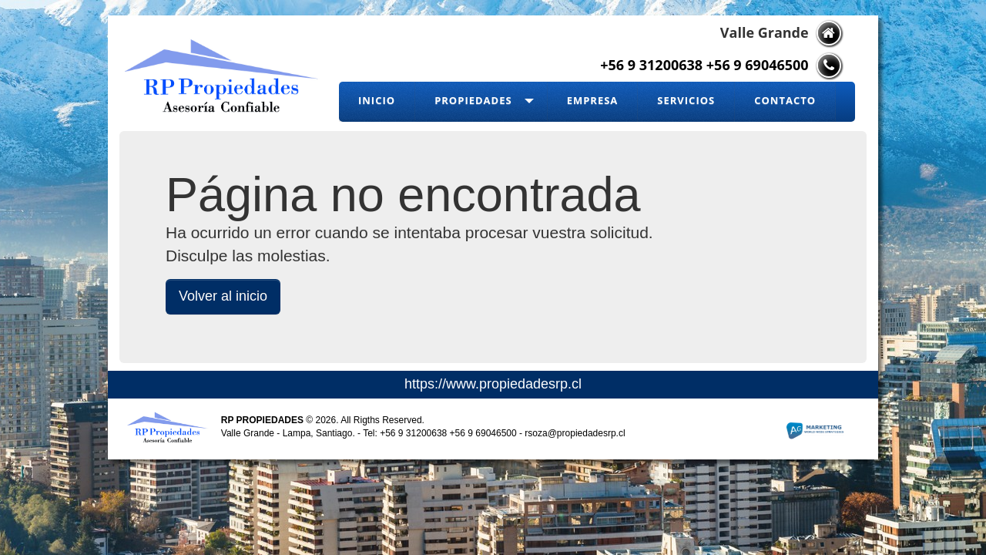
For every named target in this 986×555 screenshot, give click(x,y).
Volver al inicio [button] (223, 296)
